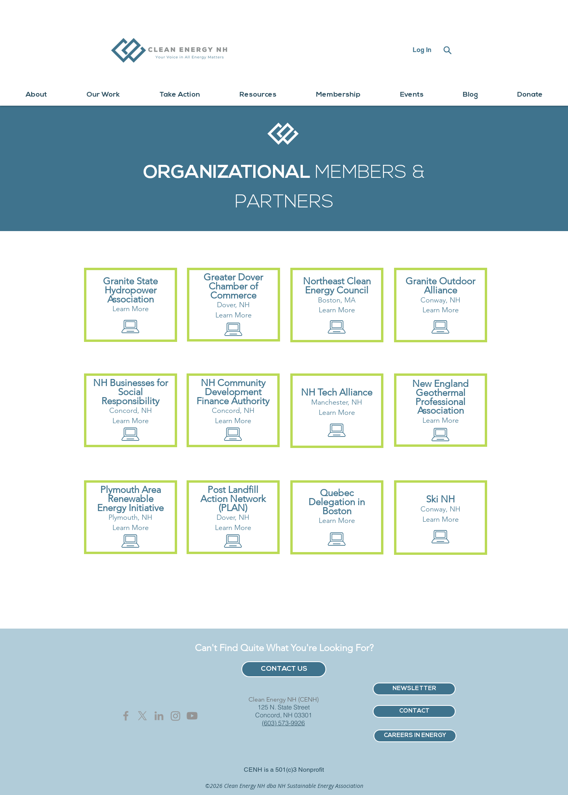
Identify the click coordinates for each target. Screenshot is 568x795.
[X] (142, 715)
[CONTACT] (414, 711)
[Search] (447, 50)
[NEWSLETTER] (414, 689)
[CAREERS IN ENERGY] (415, 736)
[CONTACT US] (283, 669)
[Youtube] (192, 715)
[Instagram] (175, 715)
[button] (36, 95)
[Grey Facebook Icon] (126, 715)
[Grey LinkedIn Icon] (159, 715)
